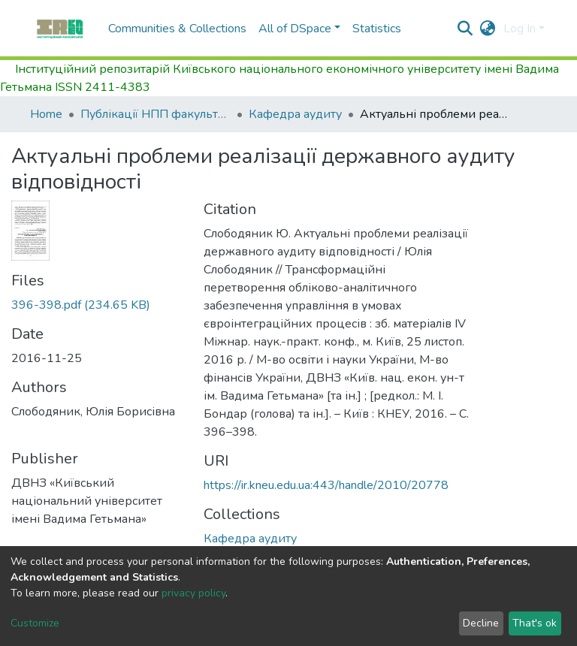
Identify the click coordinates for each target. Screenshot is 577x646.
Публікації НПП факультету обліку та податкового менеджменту (155, 114)
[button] (488, 29)
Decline (481, 623)
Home (46, 114)
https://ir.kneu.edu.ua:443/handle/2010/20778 (326, 485)
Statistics (376, 28)
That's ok (534, 623)
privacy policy (193, 593)
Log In (519, 28)
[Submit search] (465, 28)
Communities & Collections (177, 28)
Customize (35, 623)
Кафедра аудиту (295, 114)
